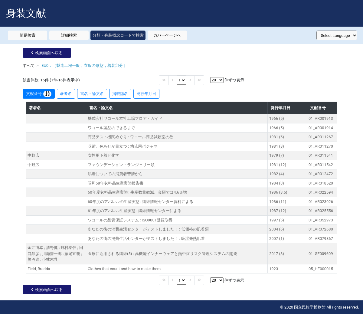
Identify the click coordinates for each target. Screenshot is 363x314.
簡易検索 (27, 35)
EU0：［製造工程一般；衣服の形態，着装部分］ (84, 65)
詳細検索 (69, 35)
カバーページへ (167, 35)
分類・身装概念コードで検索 (118, 35)
